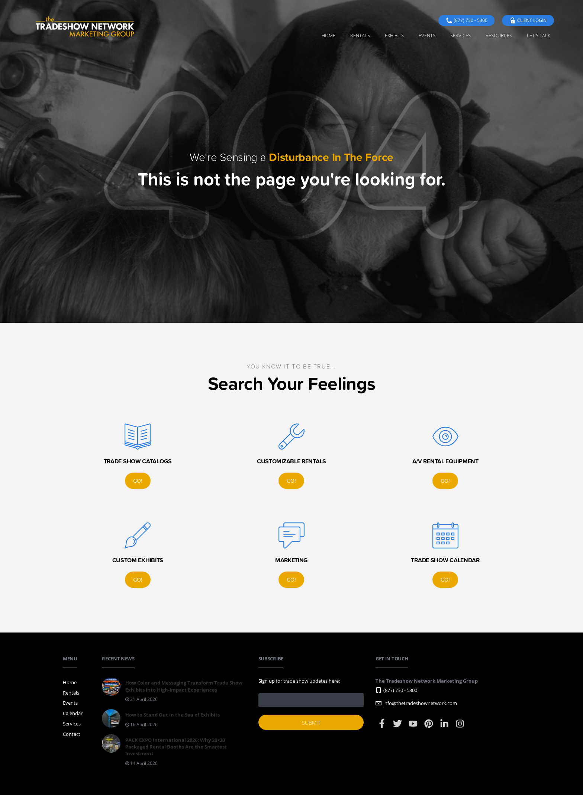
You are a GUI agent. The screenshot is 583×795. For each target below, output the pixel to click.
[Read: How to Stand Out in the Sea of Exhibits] (161, 721)
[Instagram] (460, 726)
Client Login (528, 20)
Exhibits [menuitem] (394, 35)
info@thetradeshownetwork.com (416, 703)
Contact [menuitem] (71, 734)
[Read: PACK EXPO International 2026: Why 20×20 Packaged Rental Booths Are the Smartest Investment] (174, 752)
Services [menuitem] (460, 35)
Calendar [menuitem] (73, 713)
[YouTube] (414, 726)
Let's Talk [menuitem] (539, 35)
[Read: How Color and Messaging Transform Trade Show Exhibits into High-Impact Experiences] (174, 692)
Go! (137, 480)
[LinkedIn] (445, 726)
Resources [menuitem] (499, 35)
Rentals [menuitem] (360, 35)
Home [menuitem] (328, 35)
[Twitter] (398, 726)
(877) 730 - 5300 (466, 20)
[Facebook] (382, 726)
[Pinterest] (429, 726)
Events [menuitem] (427, 35)
